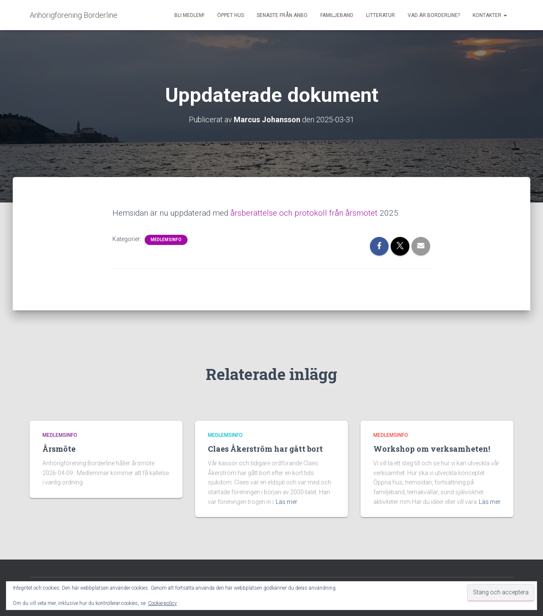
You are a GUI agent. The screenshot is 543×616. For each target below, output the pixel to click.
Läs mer (286, 501)
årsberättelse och (262, 212)
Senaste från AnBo (282, 15)
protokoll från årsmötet (336, 212)
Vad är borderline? (434, 15)
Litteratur (380, 15)
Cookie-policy (162, 603)
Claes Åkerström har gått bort (265, 449)
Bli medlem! (189, 15)
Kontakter (490, 15)
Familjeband (336, 15)
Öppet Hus (230, 15)
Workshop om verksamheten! (431, 449)
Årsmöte (59, 449)
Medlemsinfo (166, 239)
